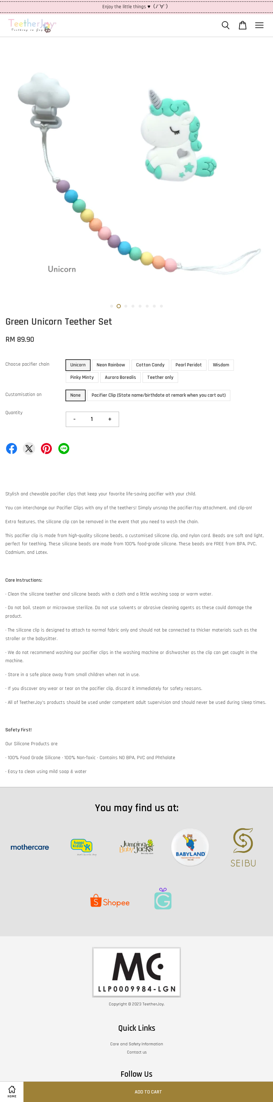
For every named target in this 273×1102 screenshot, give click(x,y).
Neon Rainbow (111, 365)
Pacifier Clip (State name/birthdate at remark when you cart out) (159, 395)
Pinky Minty (82, 377)
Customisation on (23, 394)
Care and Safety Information (136, 1044)
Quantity (13, 413)
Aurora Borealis (120, 377)
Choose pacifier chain (27, 364)
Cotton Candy (150, 365)
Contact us (136, 1052)
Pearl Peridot (189, 365)
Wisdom (221, 365)
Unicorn (78, 365)
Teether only (160, 377)
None (75, 395)
